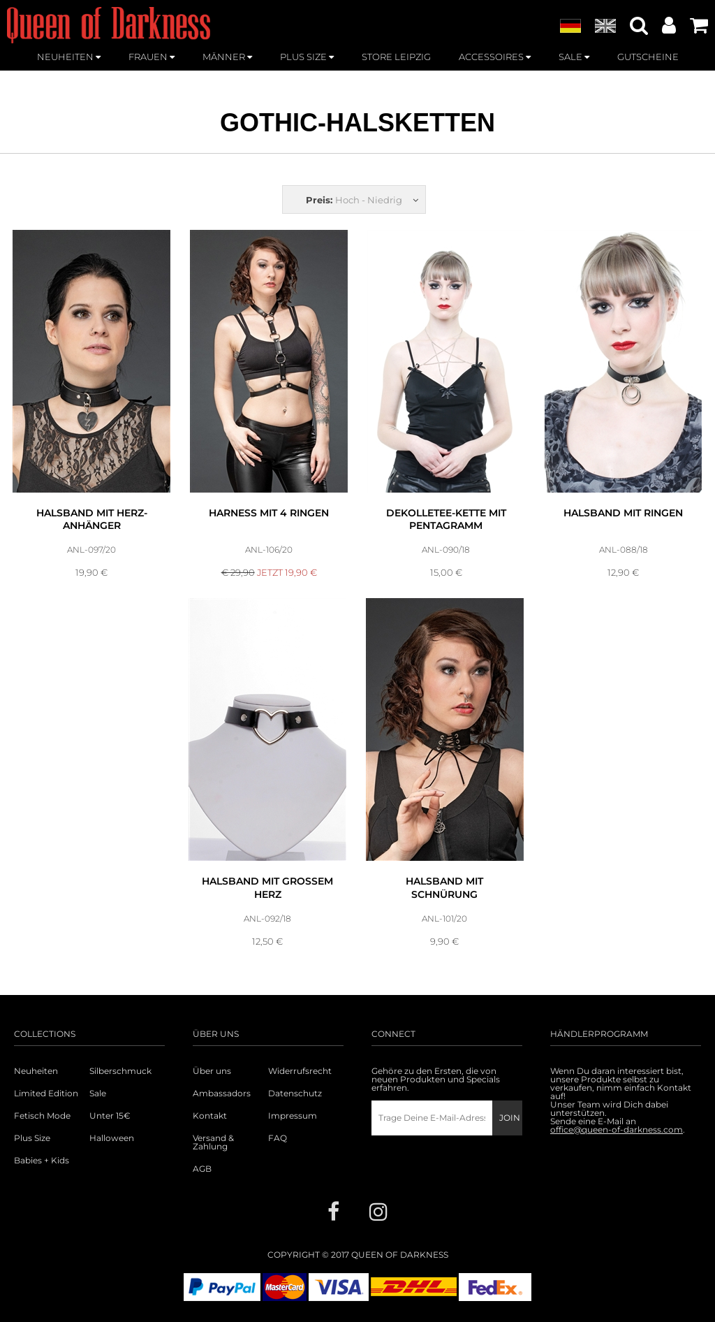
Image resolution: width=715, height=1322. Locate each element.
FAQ (277, 1138)
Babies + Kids (41, 1160)
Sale (97, 1093)
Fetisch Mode (42, 1116)
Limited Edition (46, 1093)
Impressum (292, 1116)
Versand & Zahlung (213, 1142)
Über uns (212, 1071)
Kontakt (210, 1116)
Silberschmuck (120, 1071)
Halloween (111, 1138)
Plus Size (32, 1138)
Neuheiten (36, 1071)
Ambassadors (222, 1093)
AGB (202, 1169)
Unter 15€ (110, 1116)
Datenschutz (295, 1093)
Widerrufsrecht (300, 1071)
